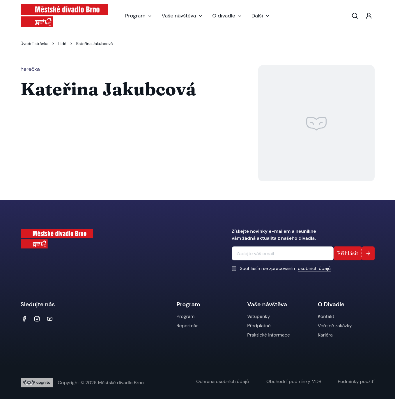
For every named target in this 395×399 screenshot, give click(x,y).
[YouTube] (50, 319)
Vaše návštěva (182, 15)
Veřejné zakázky (335, 326)
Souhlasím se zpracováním (285, 268)
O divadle (227, 15)
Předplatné (259, 326)
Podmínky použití (356, 381)
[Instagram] (37, 319)
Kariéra (325, 335)
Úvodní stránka (35, 43)
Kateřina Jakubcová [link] (94, 43)
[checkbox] (234, 268)
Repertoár (187, 326)
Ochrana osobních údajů (223, 381)
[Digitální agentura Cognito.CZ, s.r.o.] (37, 382)
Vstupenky (258, 316)
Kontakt (326, 316)
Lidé (62, 43)
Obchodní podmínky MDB (293, 381)
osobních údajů (314, 268)
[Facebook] (24, 319)
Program (139, 15)
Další (260, 15)
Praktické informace (268, 335)
